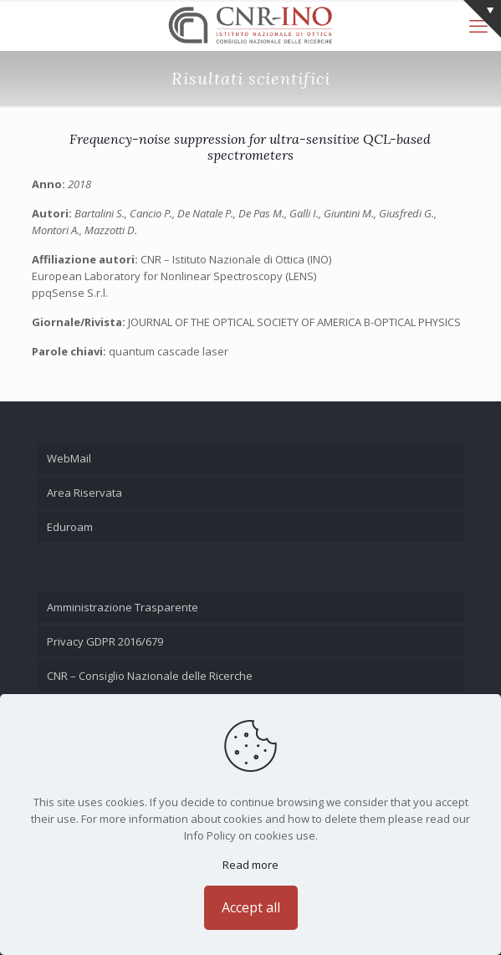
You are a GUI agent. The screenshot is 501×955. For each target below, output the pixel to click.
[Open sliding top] (482, 19)
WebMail (69, 458)
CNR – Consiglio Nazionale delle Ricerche (150, 675)
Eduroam (70, 526)
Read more (250, 864)
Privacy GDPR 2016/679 (105, 641)
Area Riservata (84, 492)
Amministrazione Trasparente (122, 607)
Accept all (251, 907)
